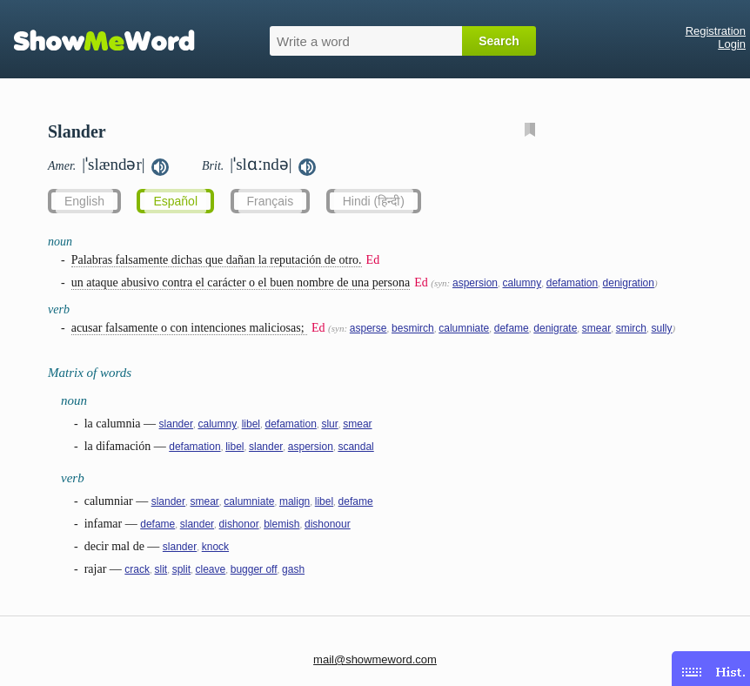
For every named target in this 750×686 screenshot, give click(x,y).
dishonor (239, 524)
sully (662, 328)
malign (294, 501)
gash (293, 569)
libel (251, 424)
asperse (368, 328)
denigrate (555, 328)
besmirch (413, 328)
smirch (631, 328)
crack (137, 569)
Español (175, 201)
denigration (628, 283)
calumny (522, 283)
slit (161, 569)
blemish (281, 524)
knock (215, 547)
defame (511, 328)
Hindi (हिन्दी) (374, 201)
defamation (572, 283)
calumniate (464, 328)
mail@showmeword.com (375, 659)
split (181, 569)
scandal (355, 447)
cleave (211, 569)
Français (270, 201)
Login (732, 43)
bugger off (254, 569)
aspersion (475, 283)
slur (329, 424)
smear (596, 328)
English (84, 201)
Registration (716, 30)
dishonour (328, 524)
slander (176, 424)
